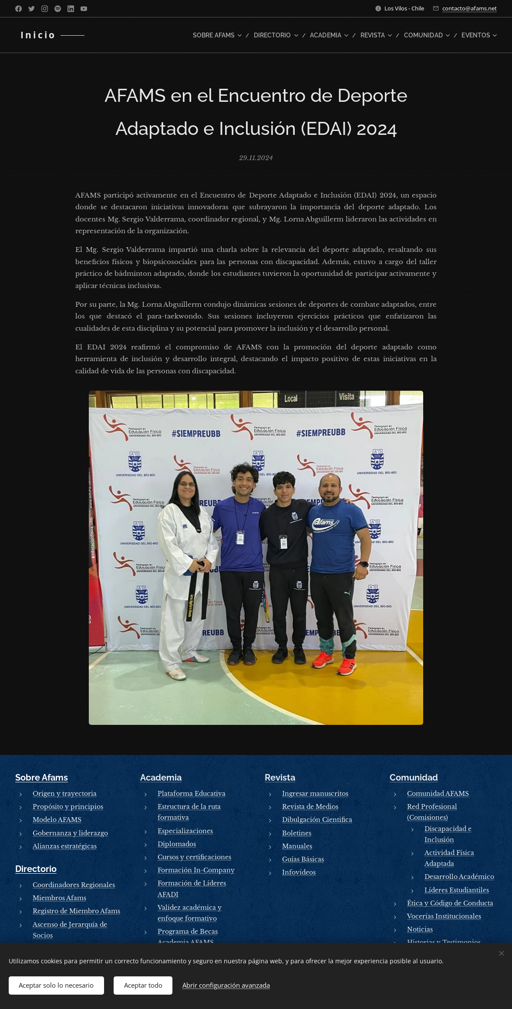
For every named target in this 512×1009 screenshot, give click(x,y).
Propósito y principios (68, 807)
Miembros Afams (59, 898)
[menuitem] (235, 35)
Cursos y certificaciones (194, 857)
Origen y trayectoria (65, 794)
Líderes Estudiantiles (456, 890)
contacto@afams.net (469, 8)
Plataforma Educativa (192, 794)
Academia (161, 777)
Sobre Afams (41, 777)
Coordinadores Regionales (74, 885)
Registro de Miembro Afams (76, 911)
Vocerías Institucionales (444, 916)
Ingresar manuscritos (315, 794)
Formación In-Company (196, 871)
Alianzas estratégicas (65, 846)
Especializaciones (185, 831)
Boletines (296, 833)
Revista (280, 777)
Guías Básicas (303, 859)
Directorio (36, 869)
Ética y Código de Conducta (450, 903)
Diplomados (177, 844)
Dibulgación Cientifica (317, 820)
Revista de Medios (310, 807)
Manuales (297, 846)
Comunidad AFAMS (438, 794)
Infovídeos (299, 873)
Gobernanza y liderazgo (70, 833)
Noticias (420, 929)
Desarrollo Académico (459, 877)
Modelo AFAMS (57, 820)
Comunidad (414, 777)
